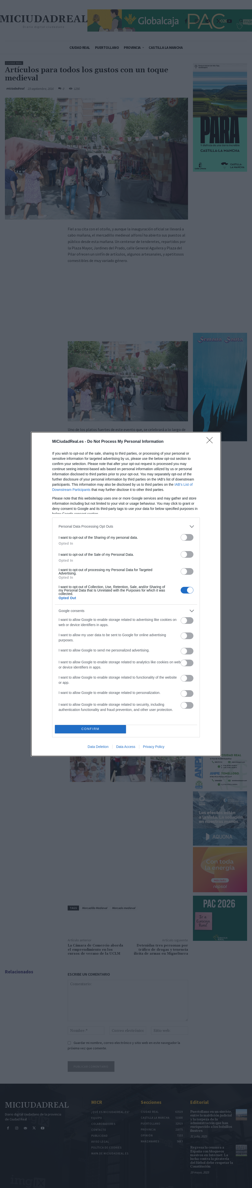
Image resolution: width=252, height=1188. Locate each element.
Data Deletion (98, 747)
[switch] (187, 537)
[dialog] (126, 594)
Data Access (125, 747)
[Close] (211, 441)
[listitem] (126, 526)
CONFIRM (90, 729)
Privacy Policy (153, 747)
